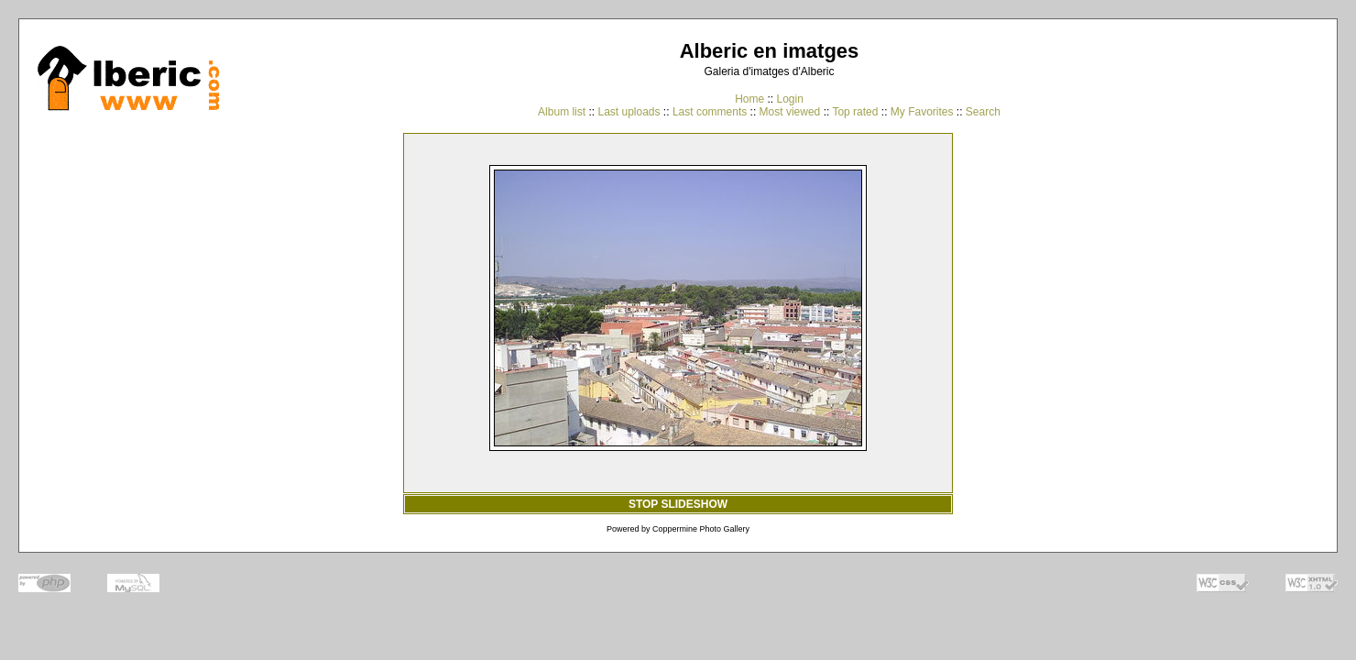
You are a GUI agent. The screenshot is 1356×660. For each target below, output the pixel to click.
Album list (561, 111)
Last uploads (628, 111)
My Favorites (922, 111)
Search (983, 111)
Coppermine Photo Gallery (700, 529)
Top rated (855, 111)
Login (789, 99)
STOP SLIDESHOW (678, 504)
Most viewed (790, 111)
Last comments (710, 111)
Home (749, 99)
